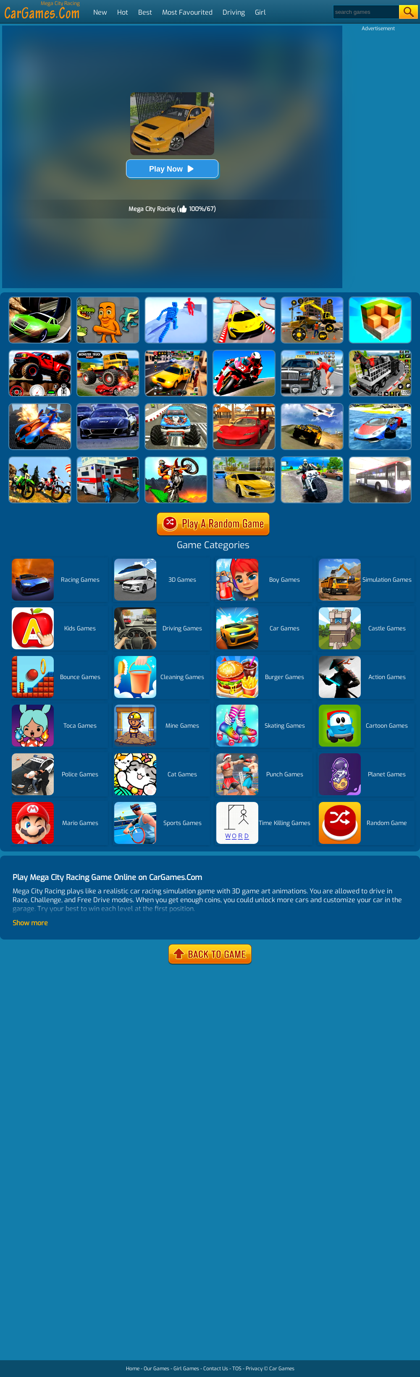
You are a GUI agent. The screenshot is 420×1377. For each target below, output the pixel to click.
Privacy (254, 1368)
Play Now (172, 169)
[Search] (365, 12)
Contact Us (215, 1368)
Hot (122, 12)
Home (132, 1368)
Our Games (156, 1368)
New (100, 12)
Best (145, 12)
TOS (237, 1368)
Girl (260, 12)
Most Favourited (187, 12)
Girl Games (186, 1368)
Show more (30, 923)
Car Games (281, 1368)
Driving (234, 12)
